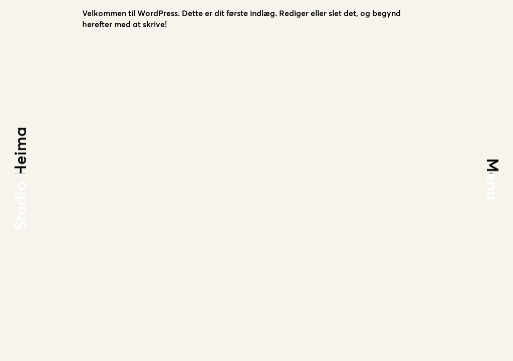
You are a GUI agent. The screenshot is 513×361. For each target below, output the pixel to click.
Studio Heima (22, 178)
